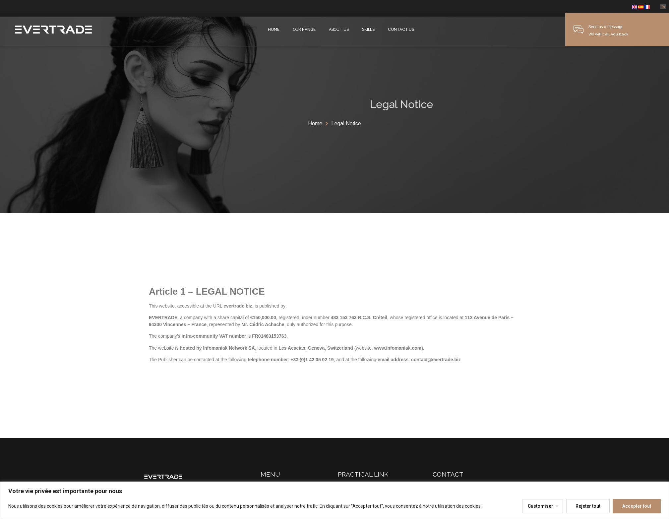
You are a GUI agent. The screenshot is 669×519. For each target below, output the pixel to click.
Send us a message (606, 27)
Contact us (401, 29)
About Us (339, 29)
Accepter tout (636, 506)
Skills (368, 29)
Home (273, 29)
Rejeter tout (588, 506)
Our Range (304, 29)
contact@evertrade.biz (436, 359)
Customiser (540, 506)
